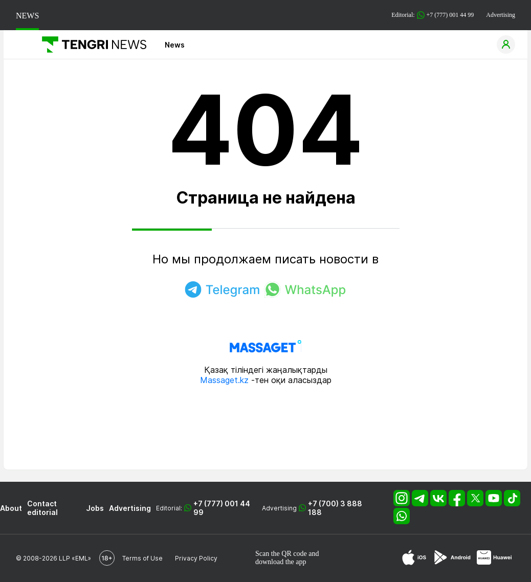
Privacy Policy (196, 558)
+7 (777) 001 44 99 (221, 508)
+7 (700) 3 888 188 (335, 508)
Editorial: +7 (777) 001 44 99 (432, 15)
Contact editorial (42, 508)
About (11, 508)
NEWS (27, 15)
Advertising (500, 14)
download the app (280, 562)
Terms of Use (142, 558)
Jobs (95, 508)
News (175, 44)
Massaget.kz (224, 380)
